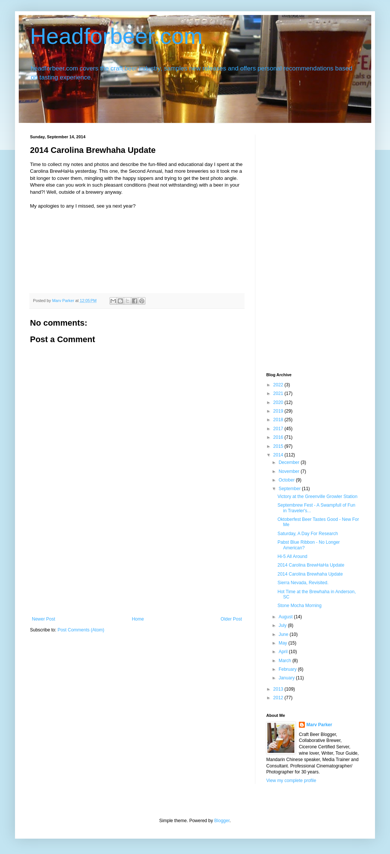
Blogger (222, 820)
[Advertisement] (137, 560)
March (285, 660)
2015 (279, 446)
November (290, 471)
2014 (279, 455)
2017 (279, 428)
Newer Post (43, 619)
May (283, 643)
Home (138, 619)
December (290, 462)
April (284, 651)
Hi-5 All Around (292, 556)
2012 (279, 697)
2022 (279, 384)
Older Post (231, 619)
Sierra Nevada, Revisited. (303, 582)
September (290, 488)
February (288, 669)
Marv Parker (319, 724)
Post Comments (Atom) (80, 630)
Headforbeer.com (116, 36)
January (287, 678)
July (283, 625)
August (286, 616)
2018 (279, 419)
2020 (279, 402)
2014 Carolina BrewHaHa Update (311, 565)
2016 (279, 437)
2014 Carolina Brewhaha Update (310, 574)
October (287, 480)
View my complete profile (291, 780)
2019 (279, 411)
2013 (279, 689)
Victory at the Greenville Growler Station (317, 496)
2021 (279, 393)
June (284, 634)
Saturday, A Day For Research (308, 533)
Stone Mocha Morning (299, 605)
